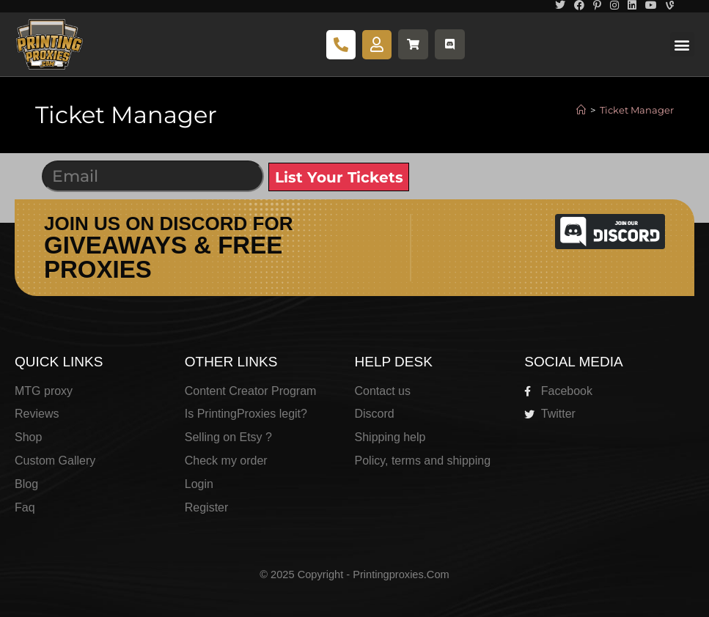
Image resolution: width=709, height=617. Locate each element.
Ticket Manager (637, 110)
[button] (682, 44)
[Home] (581, 110)
